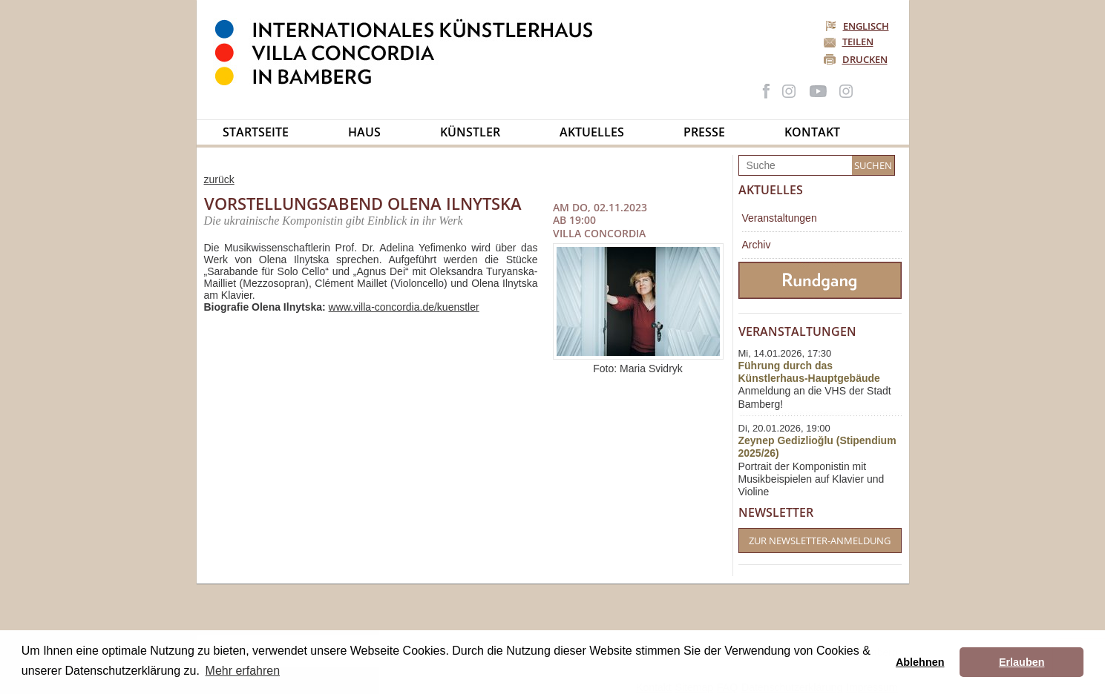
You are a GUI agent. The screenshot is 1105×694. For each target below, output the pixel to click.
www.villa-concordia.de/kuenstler (404, 307)
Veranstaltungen (779, 218)
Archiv (756, 245)
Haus (364, 132)
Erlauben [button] (1022, 662)
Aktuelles (592, 132)
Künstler (470, 132)
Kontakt (812, 132)
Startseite (256, 132)
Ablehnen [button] (920, 662)
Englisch (858, 26)
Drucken (865, 59)
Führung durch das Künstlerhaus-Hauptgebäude (809, 372)
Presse (704, 132)
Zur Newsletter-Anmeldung (820, 540)
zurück (219, 179)
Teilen (857, 41)
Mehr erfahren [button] (243, 670)
